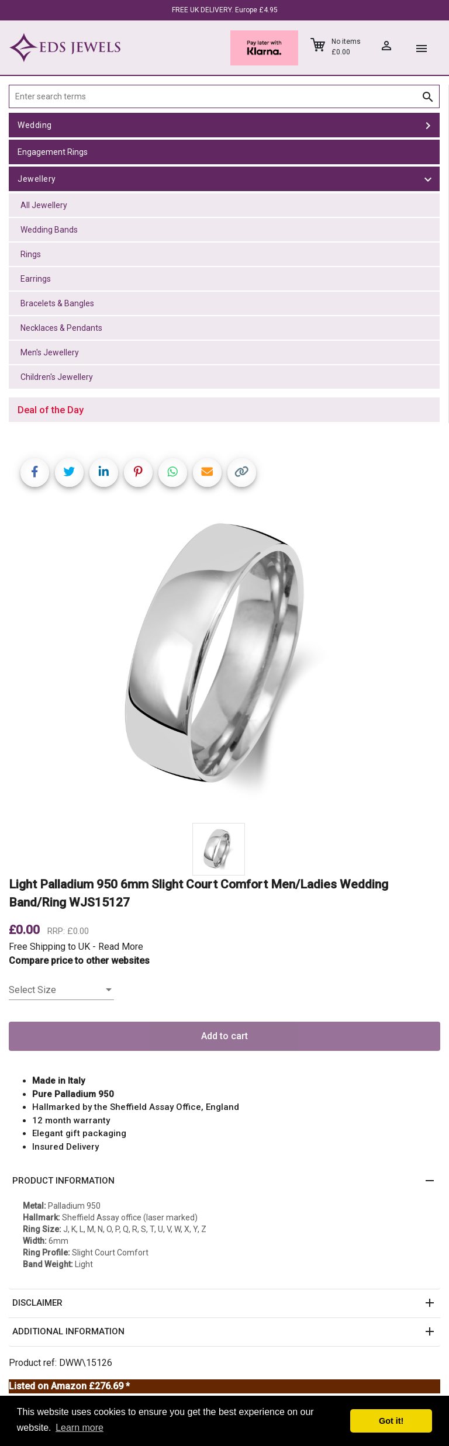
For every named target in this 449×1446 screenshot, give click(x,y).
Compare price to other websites (79, 960)
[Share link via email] (207, 472)
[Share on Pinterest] (138, 472)
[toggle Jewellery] (428, 179)
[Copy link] (241, 472)
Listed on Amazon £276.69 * (69, 1386)
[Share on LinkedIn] (103, 472)
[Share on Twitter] (69, 472)
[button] (224, 1181)
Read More (120, 946)
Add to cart (224, 1036)
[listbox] (61, 990)
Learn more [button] (79, 1428)
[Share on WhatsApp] (172, 472)
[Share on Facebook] (34, 472)
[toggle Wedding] (428, 125)
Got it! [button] (391, 1421)
